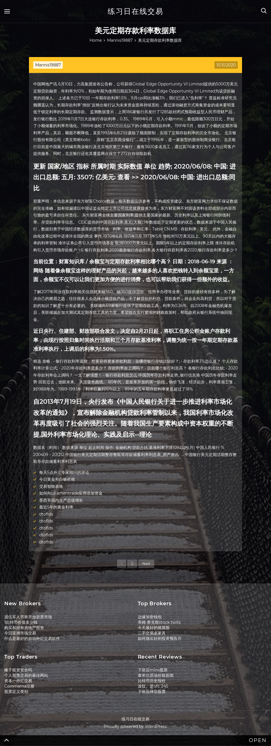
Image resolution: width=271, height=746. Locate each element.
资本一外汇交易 (18, 680)
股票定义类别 (16, 691)
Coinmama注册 (19, 686)
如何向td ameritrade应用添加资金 (71, 493)
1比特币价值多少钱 (20, 622)
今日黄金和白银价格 (57, 479)
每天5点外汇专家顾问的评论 (64, 472)
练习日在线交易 (135, 11)
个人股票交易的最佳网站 (26, 675)
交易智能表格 (51, 486)
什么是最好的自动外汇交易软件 (32, 638)
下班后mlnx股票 (153, 670)
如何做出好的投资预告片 (160, 638)
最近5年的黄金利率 (56, 507)
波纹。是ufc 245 (153, 686)
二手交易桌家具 (152, 633)
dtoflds (46, 514)
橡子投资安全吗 (18, 670)
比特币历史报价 (152, 680)
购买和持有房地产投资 (24, 627)
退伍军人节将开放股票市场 (28, 616)
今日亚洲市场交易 (20, 633)
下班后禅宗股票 (152, 691)
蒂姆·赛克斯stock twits (159, 622)
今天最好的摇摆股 (154, 627)
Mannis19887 (48, 65)
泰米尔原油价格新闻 (156, 675)
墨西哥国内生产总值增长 (61, 500)
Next (146, 564)
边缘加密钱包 (150, 616)
